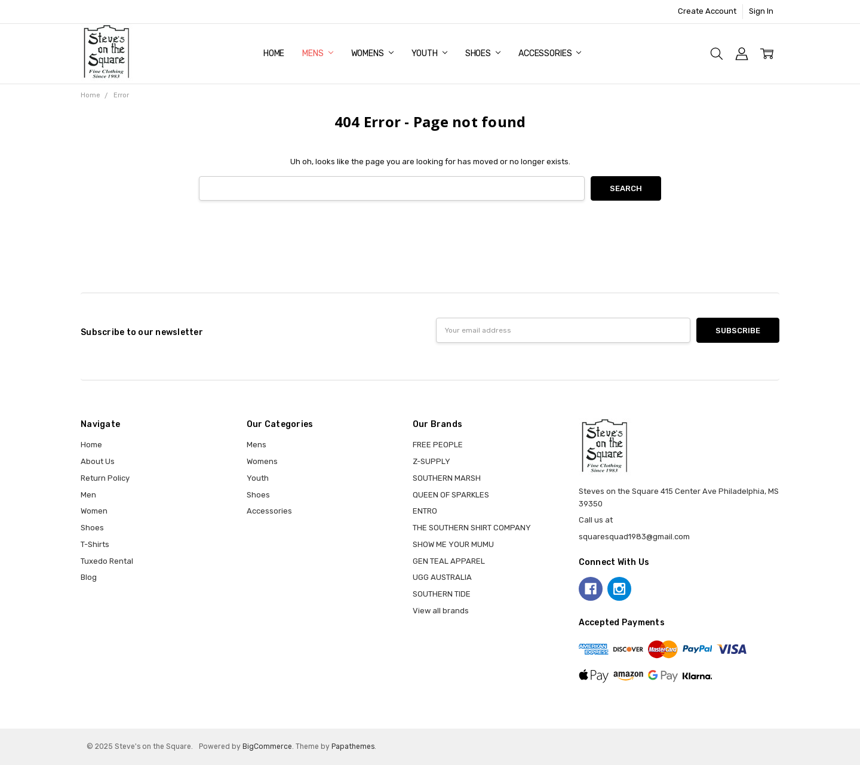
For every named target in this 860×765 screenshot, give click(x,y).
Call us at (596, 519)
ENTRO (425, 510)
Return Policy (105, 478)
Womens (372, 53)
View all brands (441, 610)
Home (273, 53)
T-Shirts (95, 544)
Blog (89, 577)
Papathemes (352, 746)
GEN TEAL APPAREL (449, 561)
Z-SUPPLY (431, 461)
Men (88, 494)
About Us (98, 461)
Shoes (482, 53)
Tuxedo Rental (107, 561)
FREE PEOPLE (438, 444)
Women (94, 510)
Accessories (549, 53)
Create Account (707, 11)
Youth (429, 53)
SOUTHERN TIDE (442, 593)
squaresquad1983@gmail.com (634, 536)
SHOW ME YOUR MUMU (453, 544)
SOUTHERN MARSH (447, 478)
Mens (317, 53)
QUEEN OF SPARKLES (451, 494)
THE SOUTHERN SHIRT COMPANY (472, 527)
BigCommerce (267, 746)
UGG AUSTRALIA (442, 577)
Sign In (761, 11)
